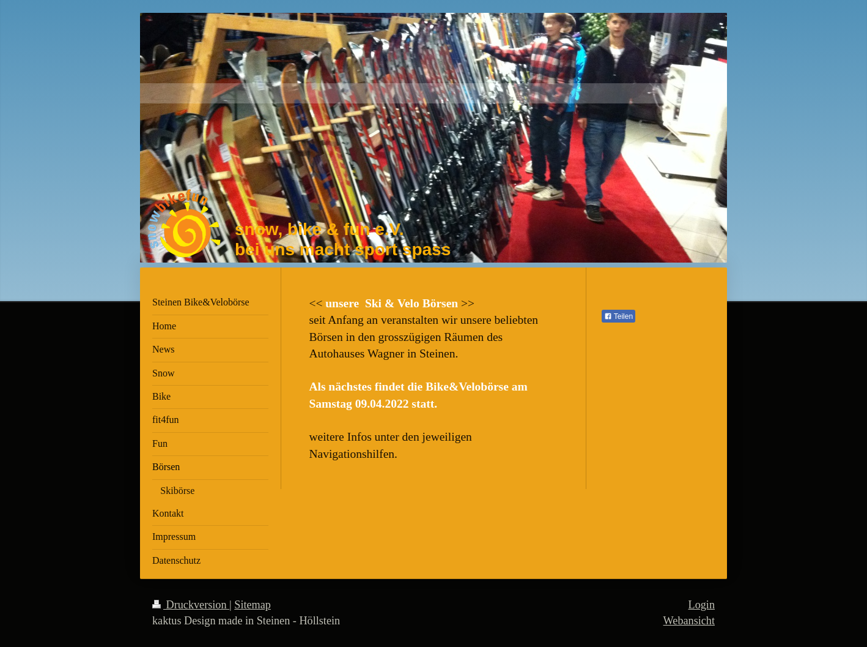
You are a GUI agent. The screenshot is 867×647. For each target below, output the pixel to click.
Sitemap (252, 605)
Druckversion (190, 605)
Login (701, 605)
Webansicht (689, 621)
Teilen (618, 316)
